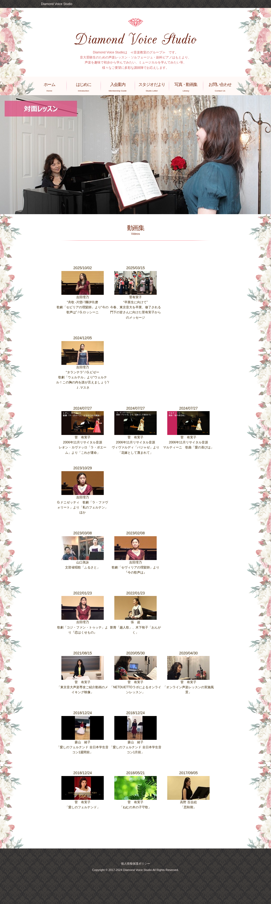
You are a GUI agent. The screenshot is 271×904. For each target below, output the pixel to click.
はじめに (83, 87)
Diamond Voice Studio (56, 4)
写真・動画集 (185, 87)
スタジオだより (151, 87)
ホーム (49, 87)
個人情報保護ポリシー (135, 863)
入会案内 (118, 87)
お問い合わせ (220, 87)
